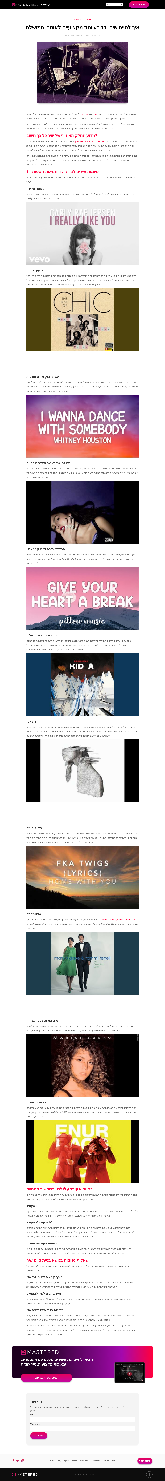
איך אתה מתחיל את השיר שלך (89, 141)
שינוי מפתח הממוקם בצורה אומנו (118, 919)
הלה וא (84, 114)
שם (31, 1415)
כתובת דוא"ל (35, 1424)
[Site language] (114, 4)
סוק (95, 114)
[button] (46, 5)
